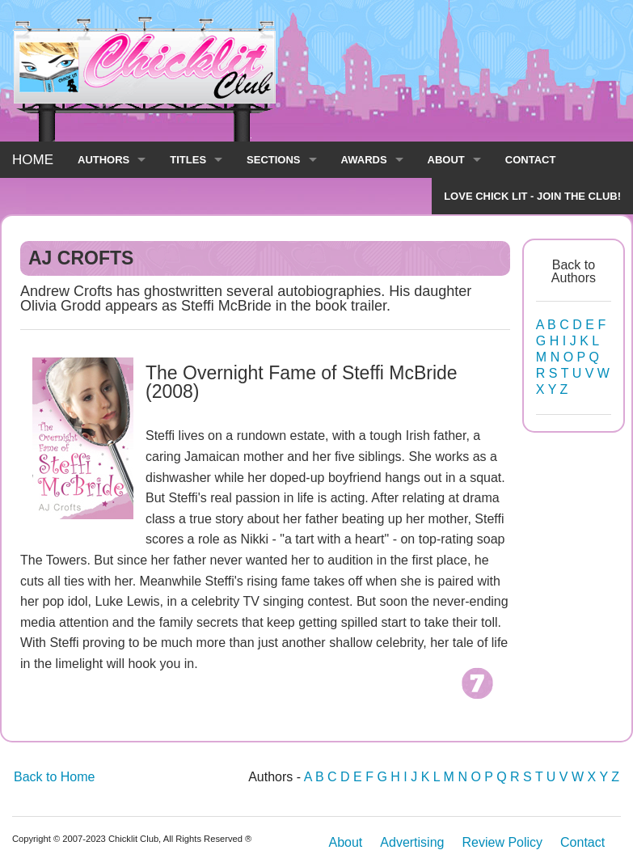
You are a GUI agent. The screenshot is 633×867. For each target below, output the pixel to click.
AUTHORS (103, 160)
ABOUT (446, 160)
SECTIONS (273, 160)
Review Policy (502, 842)
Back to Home (54, 777)
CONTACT (530, 160)
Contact (582, 842)
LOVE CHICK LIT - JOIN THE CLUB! (532, 196)
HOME (32, 159)
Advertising (412, 842)
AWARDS (364, 160)
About (346, 842)
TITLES (188, 160)
